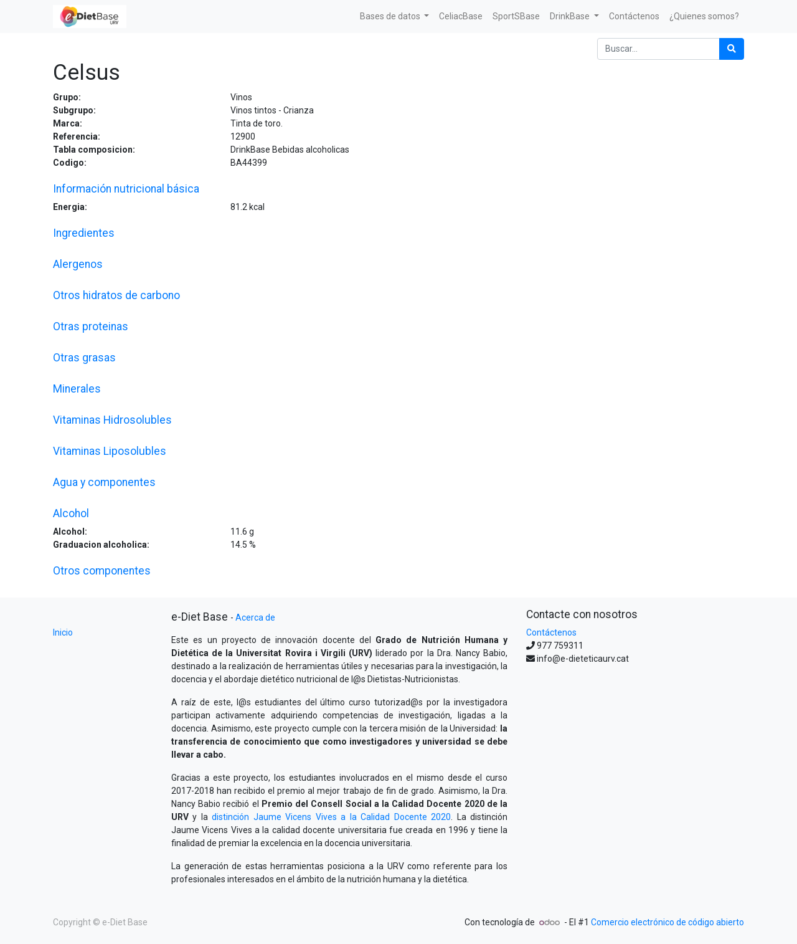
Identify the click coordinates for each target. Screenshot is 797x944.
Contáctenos (551, 632)
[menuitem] (461, 16)
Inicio (63, 632)
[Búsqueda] (731, 49)
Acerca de (255, 617)
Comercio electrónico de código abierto (667, 922)
